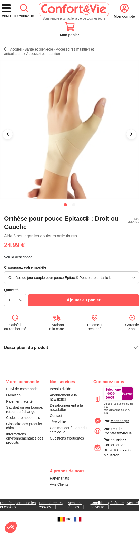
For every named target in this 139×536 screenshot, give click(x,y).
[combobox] (69, 44)
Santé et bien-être (38, 64)
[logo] (53, 23)
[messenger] (120, 435)
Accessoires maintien (43, 68)
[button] (8, 149)
